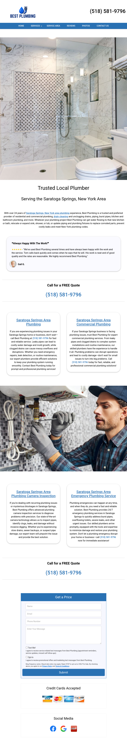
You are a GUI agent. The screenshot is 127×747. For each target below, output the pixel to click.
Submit (63, 664)
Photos (86, 26)
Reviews (71, 26)
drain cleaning (61, 208)
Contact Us (103, 26)
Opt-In (30, 649)
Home (21, 26)
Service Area (53, 26)
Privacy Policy (47, 658)
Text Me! (32, 639)
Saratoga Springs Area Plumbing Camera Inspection (33, 485)
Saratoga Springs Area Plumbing (33, 314)
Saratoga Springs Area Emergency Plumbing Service (93, 485)
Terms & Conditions (62, 658)
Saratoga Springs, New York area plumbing (48, 204)
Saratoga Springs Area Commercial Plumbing (93, 314)
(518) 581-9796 (108, 11)
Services (37, 27)
